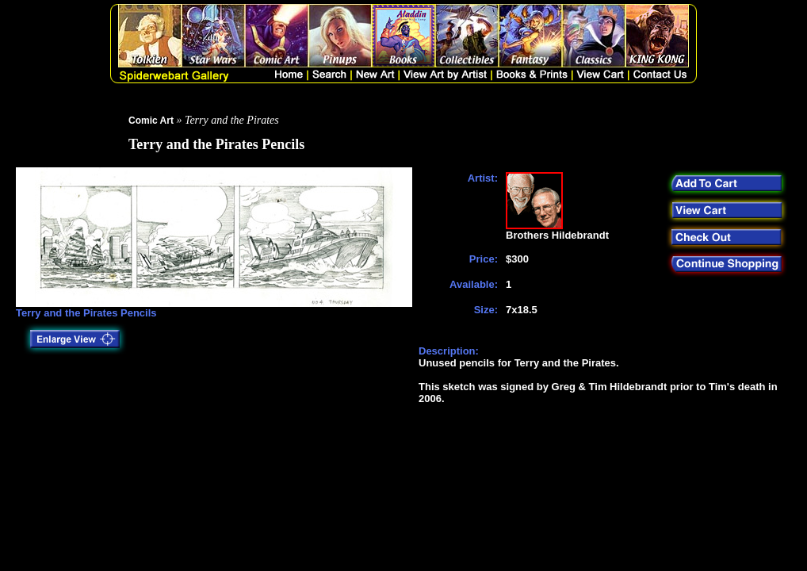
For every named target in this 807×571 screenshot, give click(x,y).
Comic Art (151, 120)
